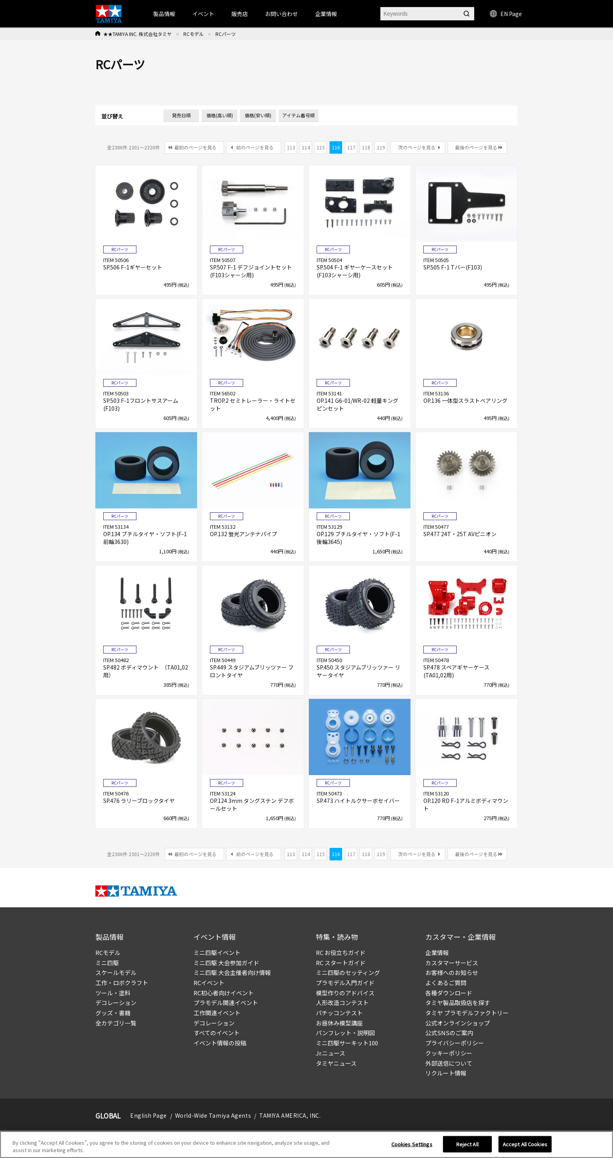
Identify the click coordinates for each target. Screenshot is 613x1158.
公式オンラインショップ (457, 1023)
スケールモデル (115, 972)
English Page (148, 1115)
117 (351, 147)
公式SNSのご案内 (449, 1033)
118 (366, 147)
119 (381, 147)
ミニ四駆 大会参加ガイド (226, 963)
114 (306, 147)
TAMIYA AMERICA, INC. (290, 1115)
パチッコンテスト (339, 1013)
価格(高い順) (219, 115)
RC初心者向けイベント (224, 993)
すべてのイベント (217, 1033)
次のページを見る (417, 147)
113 (291, 147)
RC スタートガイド (341, 963)
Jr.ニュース (330, 1053)
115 (321, 147)
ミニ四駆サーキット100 (347, 1043)
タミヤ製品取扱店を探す (457, 1002)
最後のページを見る (476, 147)
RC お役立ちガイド (341, 952)
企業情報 (437, 952)
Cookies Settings (411, 1144)
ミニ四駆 (107, 963)
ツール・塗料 (113, 993)
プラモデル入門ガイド (345, 982)
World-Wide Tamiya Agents (213, 1115)
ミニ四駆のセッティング (348, 972)
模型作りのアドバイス (345, 993)
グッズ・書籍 (113, 1013)
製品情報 (164, 14)
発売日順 (181, 115)
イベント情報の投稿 (220, 1043)
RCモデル (193, 34)
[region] (306, 1144)
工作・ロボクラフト (121, 982)
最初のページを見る (195, 147)
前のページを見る (255, 147)
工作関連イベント (217, 1013)
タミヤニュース (336, 1063)
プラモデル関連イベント (226, 1002)
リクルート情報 (445, 1073)
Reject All (467, 1144)
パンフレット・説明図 (345, 1033)
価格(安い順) (258, 115)
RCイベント (209, 982)
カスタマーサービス (451, 963)
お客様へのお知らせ (451, 972)
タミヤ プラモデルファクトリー (467, 1013)
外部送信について (448, 1063)
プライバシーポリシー (454, 1043)
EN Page (506, 14)
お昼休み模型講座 (339, 1023)
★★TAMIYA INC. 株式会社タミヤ (137, 34)
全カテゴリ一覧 (115, 1023)
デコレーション (115, 1002)
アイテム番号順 (298, 115)
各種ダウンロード (448, 993)
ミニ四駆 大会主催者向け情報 (232, 972)
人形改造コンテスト (342, 1002)
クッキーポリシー (448, 1053)
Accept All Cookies (525, 1144)
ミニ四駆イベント (217, 952)
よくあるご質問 (445, 982)
